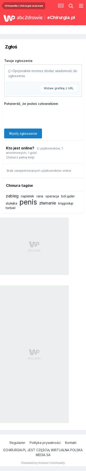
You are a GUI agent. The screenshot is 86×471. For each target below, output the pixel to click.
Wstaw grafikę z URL (59, 88)
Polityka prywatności (45, 443)
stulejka (11, 203)
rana (39, 196)
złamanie (47, 203)
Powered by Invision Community (43, 463)
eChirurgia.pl (61, 17)
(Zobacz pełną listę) (20, 157)
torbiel (10, 208)
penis (28, 202)
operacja (52, 196)
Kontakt (70, 443)
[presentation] (39, 116)
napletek (27, 196)
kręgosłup (65, 203)
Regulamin (17, 443)
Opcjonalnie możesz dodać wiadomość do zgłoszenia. (42, 73)
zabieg (12, 195)
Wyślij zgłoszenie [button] (23, 133)
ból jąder (68, 196)
